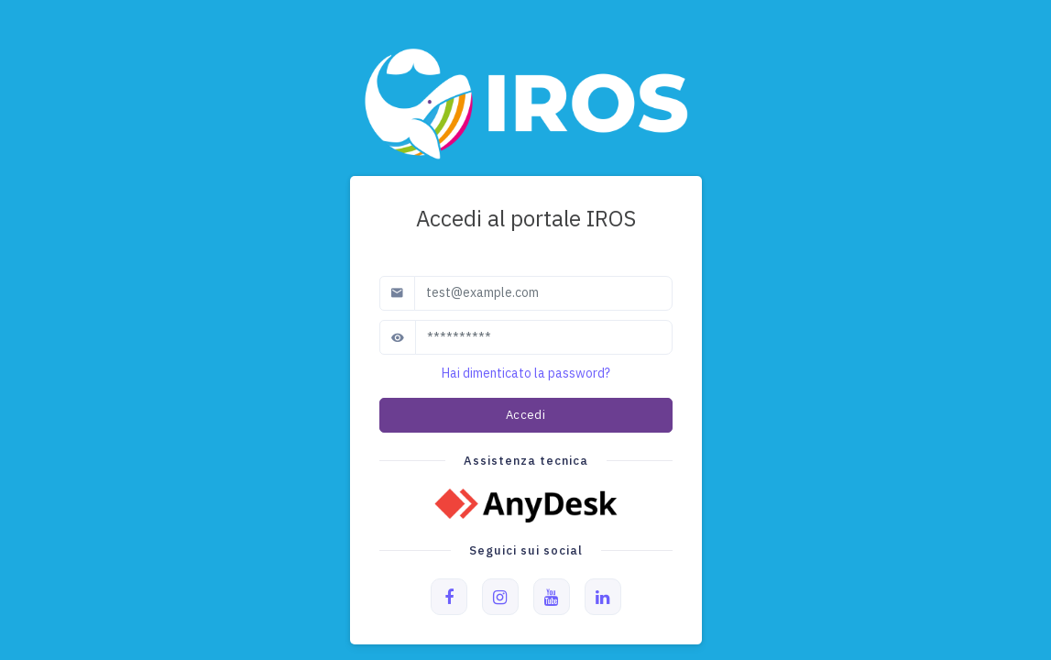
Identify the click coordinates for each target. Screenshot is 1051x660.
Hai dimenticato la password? (526, 373)
